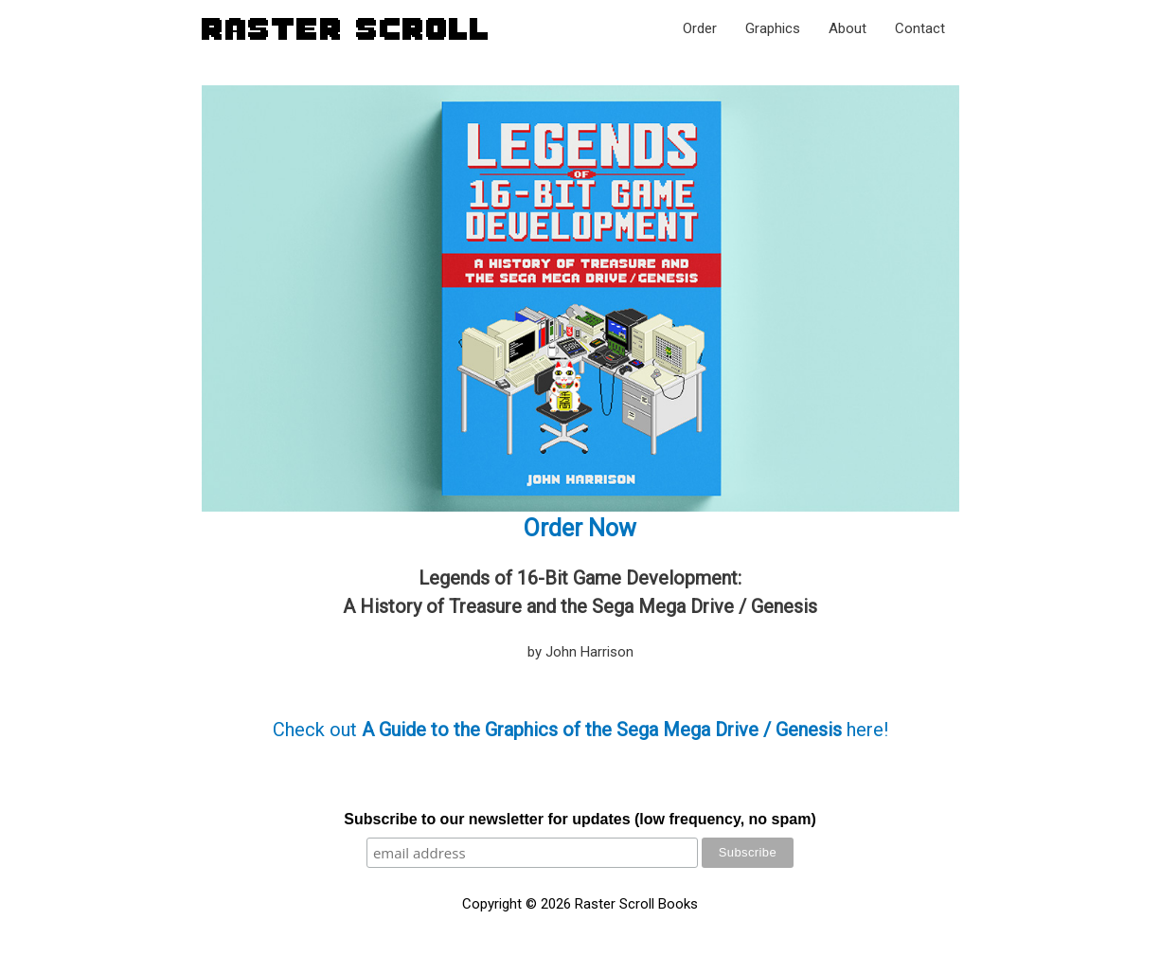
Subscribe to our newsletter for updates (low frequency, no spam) (579, 819)
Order (700, 28)
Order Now (580, 528)
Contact (920, 28)
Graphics (772, 28)
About (847, 28)
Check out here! (580, 729)
